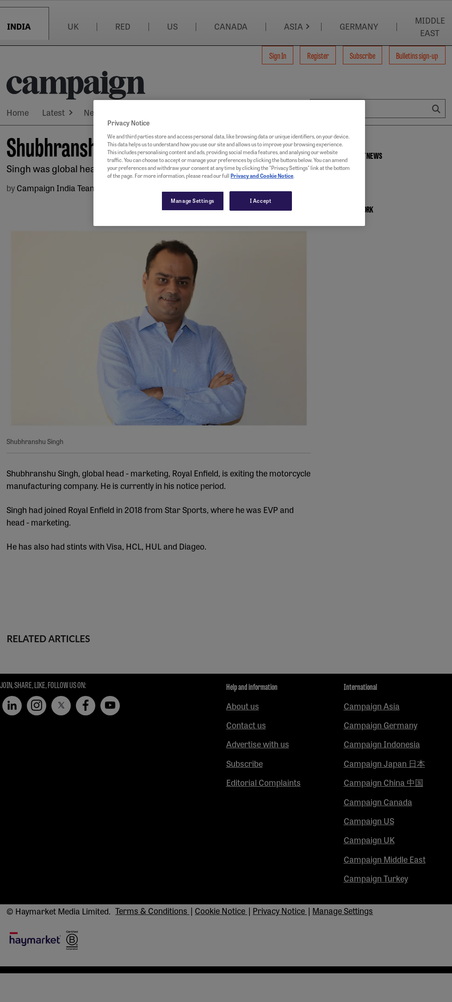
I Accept (261, 200)
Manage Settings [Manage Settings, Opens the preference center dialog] (193, 200)
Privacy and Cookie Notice (261, 175)
